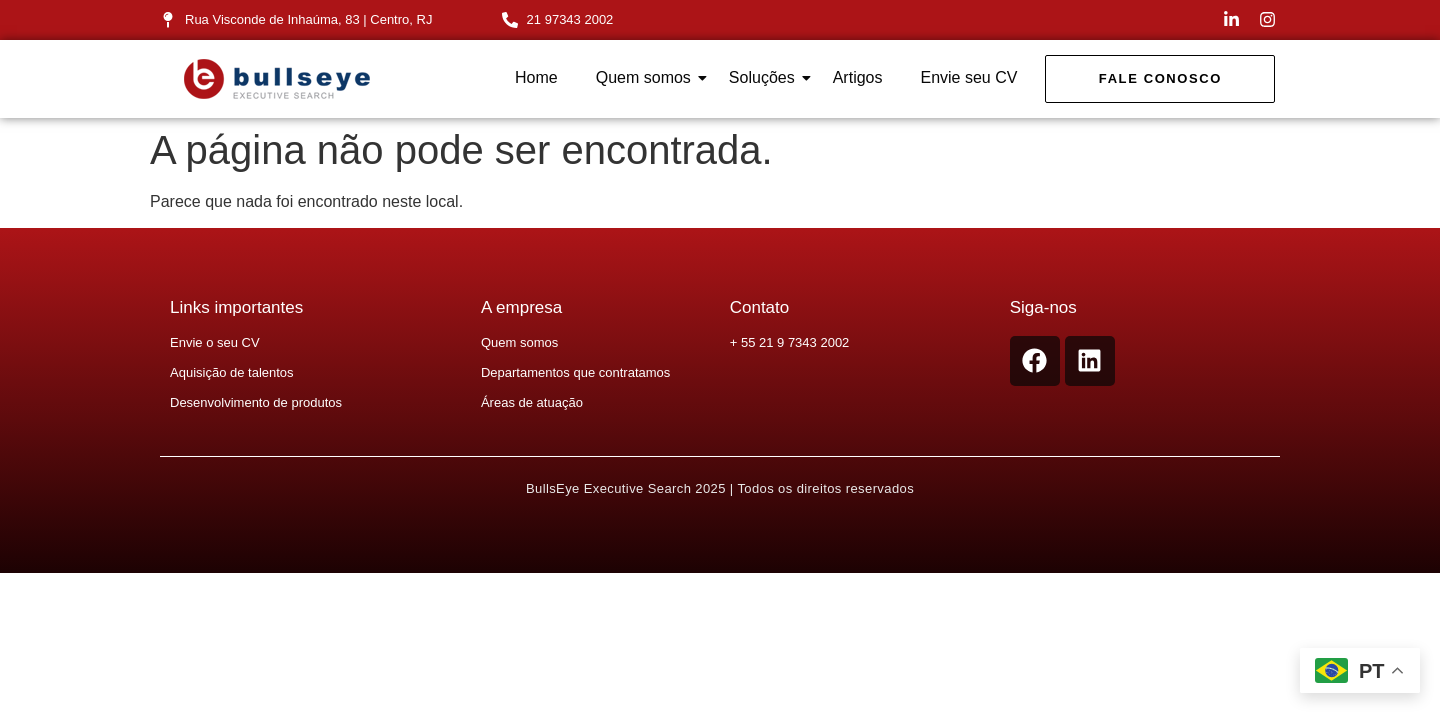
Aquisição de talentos (232, 372)
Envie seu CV (968, 77)
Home (536, 77)
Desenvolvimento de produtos (256, 402)
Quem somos (647, 77)
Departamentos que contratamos (575, 372)
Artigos (858, 77)
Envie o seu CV (215, 342)
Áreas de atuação (532, 402)
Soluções (766, 77)
